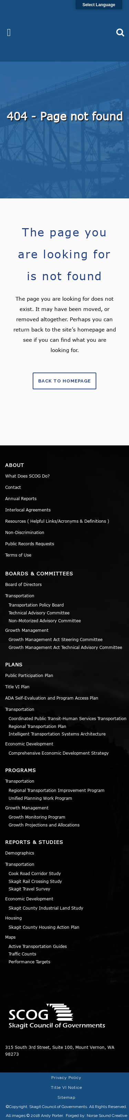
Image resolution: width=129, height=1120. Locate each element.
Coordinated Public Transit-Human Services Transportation (68, 718)
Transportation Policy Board (36, 604)
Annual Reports (20, 498)
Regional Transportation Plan (37, 726)
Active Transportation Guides (38, 946)
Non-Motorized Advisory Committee (45, 620)
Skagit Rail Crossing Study (35, 881)
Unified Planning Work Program (40, 798)
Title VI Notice (66, 1087)
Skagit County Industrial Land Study (46, 908)
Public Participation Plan (29, 675)
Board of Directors (23, 584)
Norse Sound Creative (107, 1115)
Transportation (19, 595)
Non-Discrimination (24, 532)
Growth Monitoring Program (37, 817)
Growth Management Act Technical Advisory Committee (65, 647)
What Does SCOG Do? (27, 475)
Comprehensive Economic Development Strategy (59, 753)
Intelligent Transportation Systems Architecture (57, 733)
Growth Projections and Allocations (44, 824)
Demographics (19, 852)
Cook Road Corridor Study (35, 873)
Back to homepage (64, 380)
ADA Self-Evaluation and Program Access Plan (51, 697)
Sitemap (66, 1097)
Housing (13, 917)
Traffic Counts (22, 953)
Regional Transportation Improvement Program (57, 790)
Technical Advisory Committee (39, 612)
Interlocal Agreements (28, 509)
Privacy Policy (66, 1077)
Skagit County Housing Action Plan (44, 927)
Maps (10, 937)
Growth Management (27, 630)
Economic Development (29, 743)
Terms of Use (18, 554)
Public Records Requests (29, 543)
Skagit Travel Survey (29, 888)
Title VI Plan (17, 686)
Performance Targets (29, 961)
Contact (13, 487)
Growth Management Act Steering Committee (56, 639)
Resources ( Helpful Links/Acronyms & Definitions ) (57, 521)
